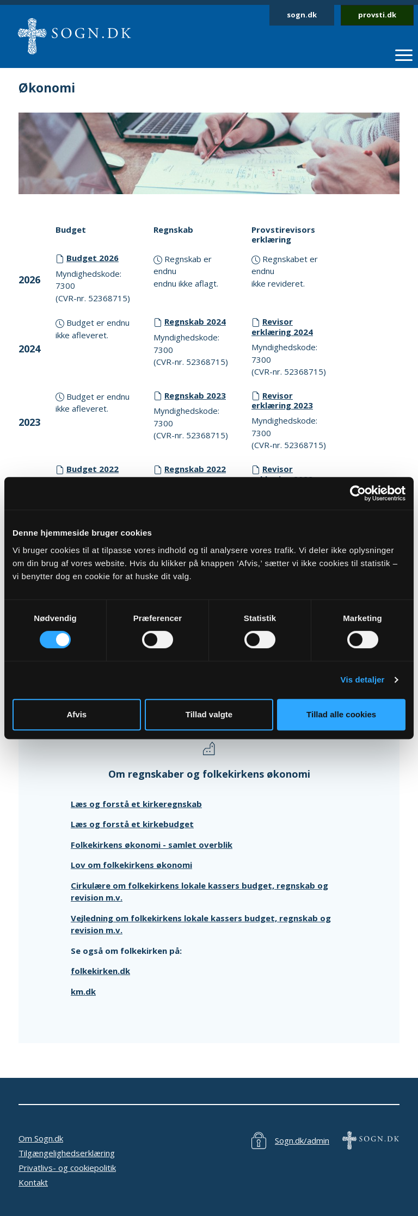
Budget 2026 (92, 257)
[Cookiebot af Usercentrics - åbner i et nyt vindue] (357, 493)
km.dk (83, 991)
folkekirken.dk (100, 970)
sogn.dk (302, 15)
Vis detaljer (363, 679)
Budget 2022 (92, 468)
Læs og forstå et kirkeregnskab (136, 803)
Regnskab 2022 (195, 468)
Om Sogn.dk (41, 1138)
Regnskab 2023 (195, 395)
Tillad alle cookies (341, 714)
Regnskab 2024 (195, 321)
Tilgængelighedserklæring (67, 1152)
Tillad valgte (209, 714)
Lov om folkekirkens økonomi (131, 864)
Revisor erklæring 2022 (282, 474)
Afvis (76, 714)
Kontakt (33, 1182)
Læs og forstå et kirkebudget (132, 823)
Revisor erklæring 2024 (282, 326)
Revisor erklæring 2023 (282, 400)
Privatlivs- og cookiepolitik (67, 1167)
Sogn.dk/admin (302, 1140)
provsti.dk (377, 15)
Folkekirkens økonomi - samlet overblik (151, 844)
